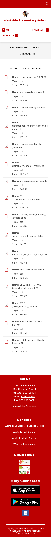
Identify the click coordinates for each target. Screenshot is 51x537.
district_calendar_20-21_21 (33, 77)
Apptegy (31, 533)
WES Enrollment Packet (32, 269)
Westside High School (24, 432)
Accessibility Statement (24, 406)
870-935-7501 (28, 396)
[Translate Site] (39, 30)
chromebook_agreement (32, 107)
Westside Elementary (24, 444)
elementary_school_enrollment (28, 165)
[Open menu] (7, 30)
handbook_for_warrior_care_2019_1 (30, 254)
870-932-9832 (26, 400)
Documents (28, 54)
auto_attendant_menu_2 (32, 92)
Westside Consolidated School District (24, 425)
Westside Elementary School (25, 47)
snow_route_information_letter (28, 236)
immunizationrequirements (33, 181)
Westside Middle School (24, 438)
